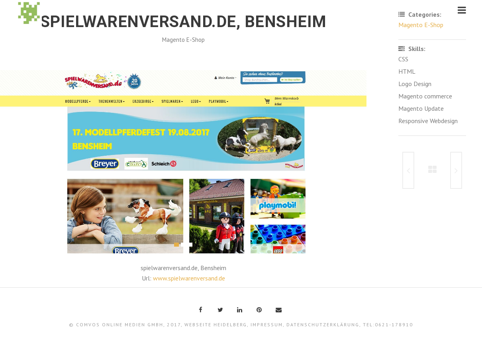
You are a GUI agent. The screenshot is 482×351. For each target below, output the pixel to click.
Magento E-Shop (183, 39)
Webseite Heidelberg (215, 324)
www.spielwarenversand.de (189, 278)
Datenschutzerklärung (322, 324)
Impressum (267, 324)
